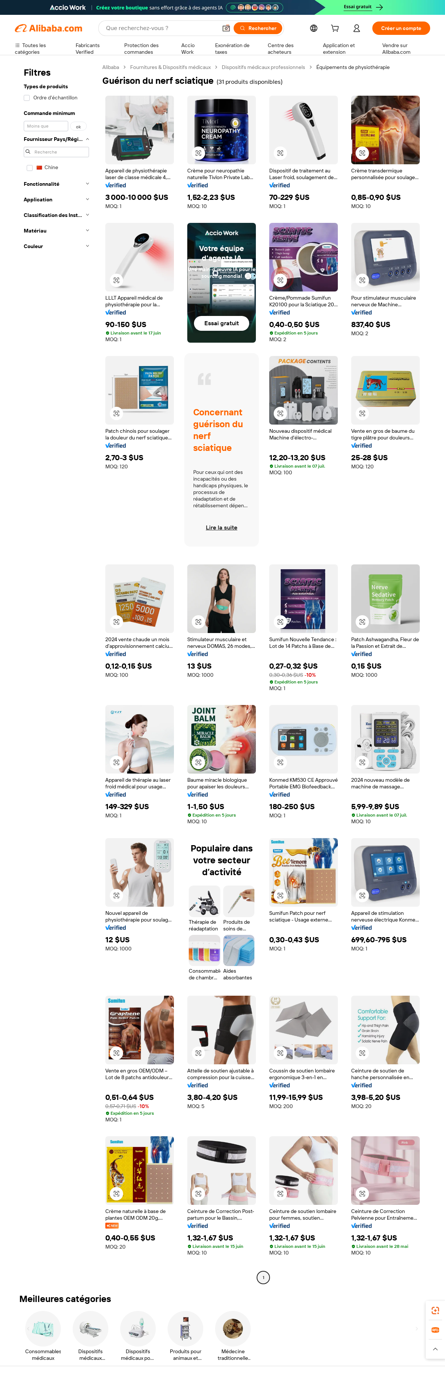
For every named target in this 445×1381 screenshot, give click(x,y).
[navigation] (56, 673)
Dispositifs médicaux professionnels (263, 67)
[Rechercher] (258, 28)
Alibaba (110, 67)
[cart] (336, 29)
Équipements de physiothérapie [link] (353, 67)
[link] (435, 1310)
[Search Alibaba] (161, 28)
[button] (226, 28)
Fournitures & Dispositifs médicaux (170, 67)
